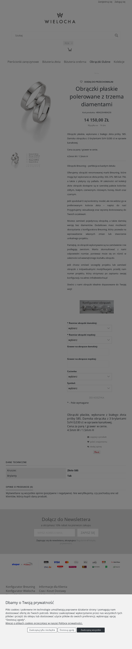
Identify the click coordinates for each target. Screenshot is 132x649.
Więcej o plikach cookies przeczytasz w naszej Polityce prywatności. (44, 623)
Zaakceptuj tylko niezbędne (42, 629)
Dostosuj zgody (67, 629)
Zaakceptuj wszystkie (91, 629)
